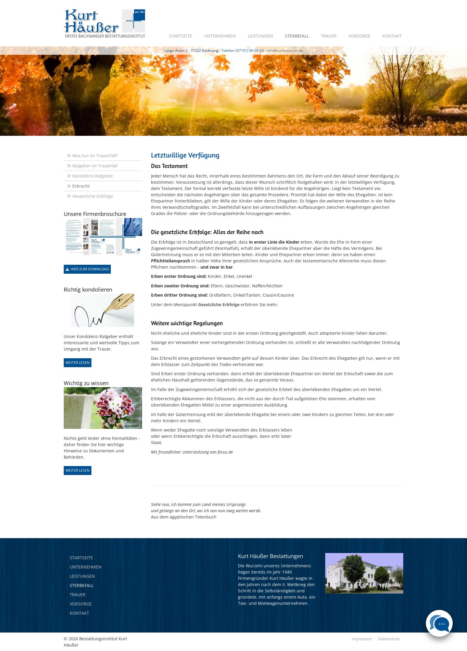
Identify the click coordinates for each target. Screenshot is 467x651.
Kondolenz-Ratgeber (92, 176)
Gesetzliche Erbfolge (92, 196)
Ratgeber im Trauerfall (95, 166)
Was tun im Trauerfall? (95, 155)
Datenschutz (389, 638)
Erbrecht (81, 186)
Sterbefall (297, 36)
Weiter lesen (78, 362)
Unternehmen (220, 36)
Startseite (180, 36)
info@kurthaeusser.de (285, 50)
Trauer (329, 36)
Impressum (362, 638)
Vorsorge (359, 36)
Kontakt (392, 36)
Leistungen (260, 36)
